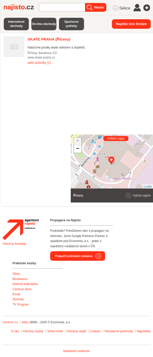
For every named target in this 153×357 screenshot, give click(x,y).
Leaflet (148, 186)
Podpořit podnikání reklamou (74, 256)
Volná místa (55, 331)
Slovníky (18, 299)
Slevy (16, 274)
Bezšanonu (20, 279)
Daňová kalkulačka (25, 284)
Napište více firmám (131, 24)
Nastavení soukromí (76, 351)
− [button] (77, 149)
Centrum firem (22, 289)
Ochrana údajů (76, 331)
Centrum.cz (10, 322)
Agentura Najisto (21, 229)
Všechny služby (33, 331)
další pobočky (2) (39, 62)
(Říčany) (49, 39)
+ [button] (77, 141)
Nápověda (143, 331)
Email (16, 294)
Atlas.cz (27, 322)
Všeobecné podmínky (118, 331)
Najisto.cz (21, 7)
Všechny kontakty (14, 244)
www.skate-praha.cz (41, 57)
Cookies (95, 331)
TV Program (21, 304)
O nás (15, 331)
